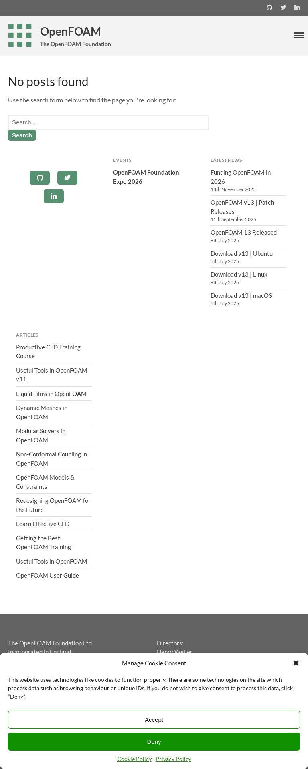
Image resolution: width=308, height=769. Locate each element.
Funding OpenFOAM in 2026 (241, 177)
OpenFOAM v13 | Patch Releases (242, 207)
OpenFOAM (70, 31)
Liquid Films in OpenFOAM (51, 393)
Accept (154, 719)
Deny (154, 741)
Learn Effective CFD (42, 523)
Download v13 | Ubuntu (242, 253)
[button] (296, 663)
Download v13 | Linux (239, 274)
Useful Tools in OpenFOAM (51, 561)
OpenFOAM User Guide (47, 575)
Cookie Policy (134, 758)
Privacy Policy (173, 758)
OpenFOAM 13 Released (244, 232)
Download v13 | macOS (241, 295)
